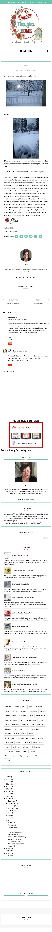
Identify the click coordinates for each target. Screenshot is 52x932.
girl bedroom (16, 728)
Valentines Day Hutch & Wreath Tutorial (24, 661)
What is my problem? (15, 835)
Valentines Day (9, 759)
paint (28, 741)
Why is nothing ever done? (16, 847)
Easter (31, 719)
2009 (8, 852)
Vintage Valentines (14, 845)
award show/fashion (20, 710)
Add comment (9, 372)
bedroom (7, 714)
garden (7, 728)
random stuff (9, 746)
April (10, 824)
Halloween (8, 732)
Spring (41, 746)
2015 (8, 790)
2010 (8, 802)
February (11, 828)
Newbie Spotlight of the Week (14, 741)
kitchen (16, 737)
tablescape (25, 750)
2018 (8, 782)
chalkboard (33, 714)
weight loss (28, 759)
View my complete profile (26, 500)
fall (21, 723)
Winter (15, 231)
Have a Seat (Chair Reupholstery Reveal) (24, 688)
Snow (9, 833)
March (10, 826)
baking (31, 710)
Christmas (43, 714)
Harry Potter (18, 732)
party (34, 741)
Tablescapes (36, 750)
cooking (7, 719)
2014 (8, 792)
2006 (8, 859)
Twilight (32, 755)
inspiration (8, 737)
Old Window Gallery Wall (20, 630)
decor (14, 719)
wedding (19, 759)
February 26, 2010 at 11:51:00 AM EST (18, 320)
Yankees (7, 763)
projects (41, 741)
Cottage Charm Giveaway (20, 559)
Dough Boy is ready (14, 842)
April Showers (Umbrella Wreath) (22, 574)
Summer (7, 750)
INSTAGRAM (11, 2)
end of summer (40, 719)
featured (41, 723)
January (11, 849)
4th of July (8, 710)
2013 (8, 795)
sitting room (26, 746)
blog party (24, 714)
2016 (8, 787)
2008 (8, 854)
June (9, 819)
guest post (40, 728)
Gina (26, 486)
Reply (10, 344)
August (10, 814)
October (11, 809)
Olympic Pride (12, 831)
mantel (23, 737)
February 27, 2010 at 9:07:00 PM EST (17, 352)
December (12, 804)
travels (18, 755)
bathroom (39, 710)
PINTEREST (22, 2)
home (26, 732)
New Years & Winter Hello (20, 588)
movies (31, 737)
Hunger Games (35, 732)
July (9, 816)
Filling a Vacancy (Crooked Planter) (23, 601)
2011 (8, 799)
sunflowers (16, 750)
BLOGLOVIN (41, 2)
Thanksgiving (9, 755)
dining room (22, 719)
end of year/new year (11, 723)
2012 (8, 797)
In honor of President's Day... (17, 840)
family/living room (30, 723)
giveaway (25, 728)
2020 (8, 780)
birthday (15, 714)
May (9, 821)
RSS (31, 2)
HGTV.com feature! (18, 674)
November (12, 807)
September (12, 812)
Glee (32, 728)
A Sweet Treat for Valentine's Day (22, 616)
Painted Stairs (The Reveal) (20, 645)
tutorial (25, 755)
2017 (8, 785)
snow (10, 231)
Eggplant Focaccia (14, 838)
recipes (18, 746)
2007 (8, 857)
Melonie (11, 350)
